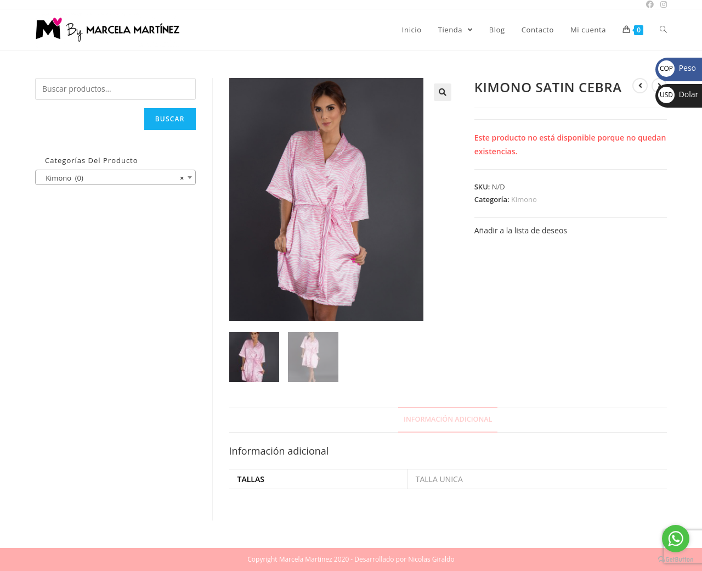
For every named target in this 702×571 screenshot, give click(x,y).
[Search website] (663, 29)
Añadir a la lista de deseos (520, 230)
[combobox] (115, 177)
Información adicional (448, 419)
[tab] (447, 419)
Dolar (678, 94)
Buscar (170, 119)
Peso (677, 68)
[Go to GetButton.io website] (675, 559)
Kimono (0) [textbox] (112, 178)
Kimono (524, 199)
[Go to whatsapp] (675, 538)
